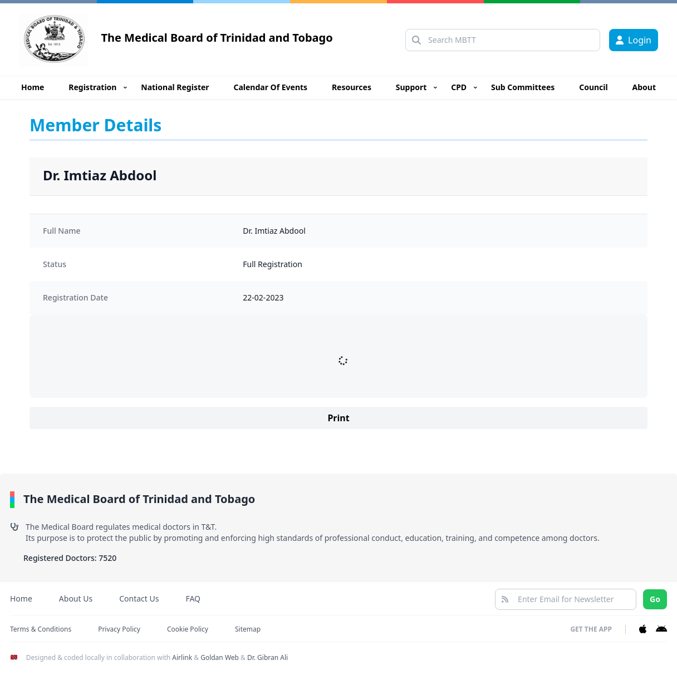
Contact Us (139, 598)
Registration (92, 87)
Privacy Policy (119, 629)
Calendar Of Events (270, 87)
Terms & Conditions (40, 629)
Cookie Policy (187, 629)
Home (32, 87)
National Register (175, 87)
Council (593, 87)
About (644, 87)
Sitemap (248, 629)
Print (338, 418)
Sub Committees (523, 87)
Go (655, 599)
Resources (351, 87)
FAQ (192, 598)
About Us (75, 598)
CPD (459, 87)
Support (411, 87)
